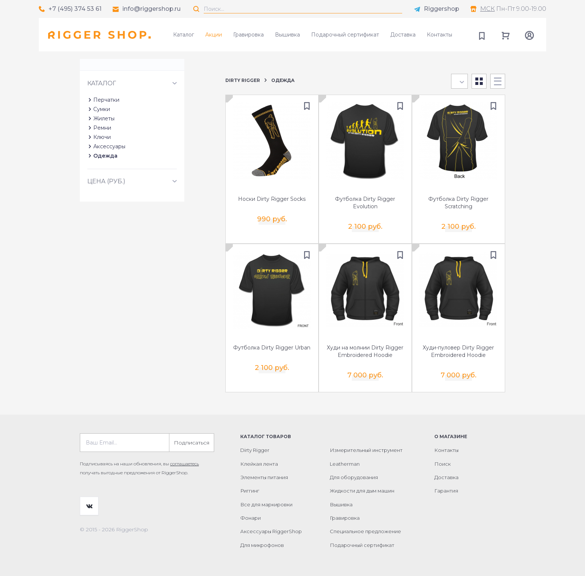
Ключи (102, 170)
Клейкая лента (259, 462)
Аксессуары (109, 179)
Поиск (442, 462)
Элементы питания (264, 476)
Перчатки (106, 132)
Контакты (439, 34)
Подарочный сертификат (345, 34)
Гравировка (248, 34)
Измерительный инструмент (366, 449)
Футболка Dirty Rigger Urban (271, 347)
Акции (213, 34)
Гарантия (446, 490)
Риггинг (249, 490)
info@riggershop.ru (151, 8)
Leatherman (345, 462)
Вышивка (287, 34)
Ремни (102, 160)
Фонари (250, 517)
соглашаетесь (184, 462)
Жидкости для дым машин (362, 490)
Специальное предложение (365, 530)
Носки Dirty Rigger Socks (272, 198)
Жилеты (104, 151)
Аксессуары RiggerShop (271, 530)
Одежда (105, 188)
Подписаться (191, 441)
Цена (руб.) (106, 214)
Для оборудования (354, 476)
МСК (487, 8)
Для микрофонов (262, 544)
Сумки (101, 142)
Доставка (403, 34)
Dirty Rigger (242, 80)
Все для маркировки (266, 503)
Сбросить (189, 88)
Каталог (183, 34)
